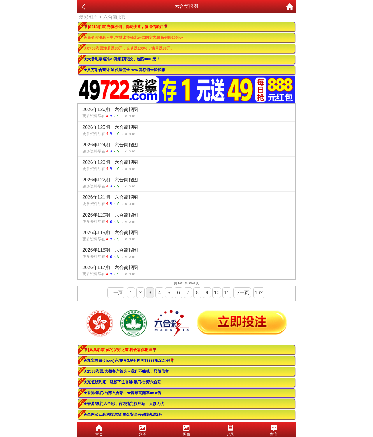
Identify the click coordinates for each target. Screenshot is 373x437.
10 (216, 292)
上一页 (116, 292)
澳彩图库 (88, 17)
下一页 (242, 292)
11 (226, 292)
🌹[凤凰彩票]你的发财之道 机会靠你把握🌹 (120, 350)
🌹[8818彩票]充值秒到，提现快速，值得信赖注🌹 (125, 26)
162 (259, 292)
